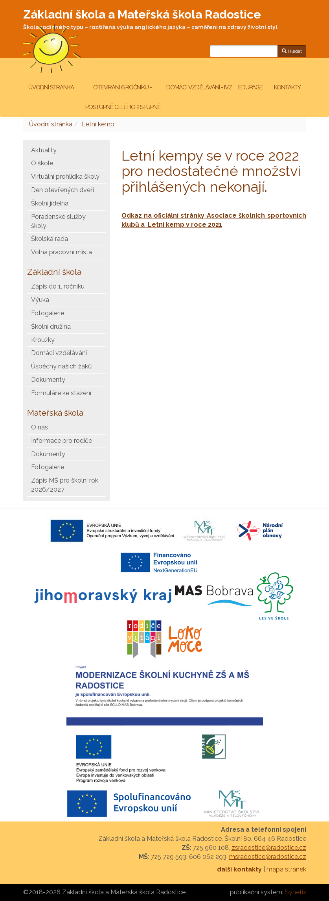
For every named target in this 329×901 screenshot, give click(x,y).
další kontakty (239, 869)
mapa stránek (286, 869)
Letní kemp (98, 124)
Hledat (292, 51)
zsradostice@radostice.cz (269, 847)
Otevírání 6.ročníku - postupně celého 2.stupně (122, 97)
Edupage (251, 87)
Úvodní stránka (51, 87)
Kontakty (287, 87)
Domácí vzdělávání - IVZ (199, 87)
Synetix (295, 892)
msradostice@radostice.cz (267, 856)
